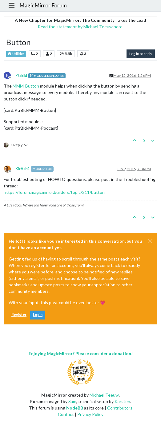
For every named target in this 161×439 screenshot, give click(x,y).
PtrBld (21, 75)
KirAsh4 (22, 169)
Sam (72, 401)
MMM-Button (26, 85)
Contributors (119, 407)
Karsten (122, 401)
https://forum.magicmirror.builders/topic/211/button (54, 192)
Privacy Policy (90, 414)
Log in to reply (140, 53)
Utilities (16, 54)
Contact (66, 414)
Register (18, 314)
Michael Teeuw (104, 395)
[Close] (150, 241)
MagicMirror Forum (43, 5)
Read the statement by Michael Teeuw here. (80, 26)
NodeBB (74, 407)
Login (37, 314)
